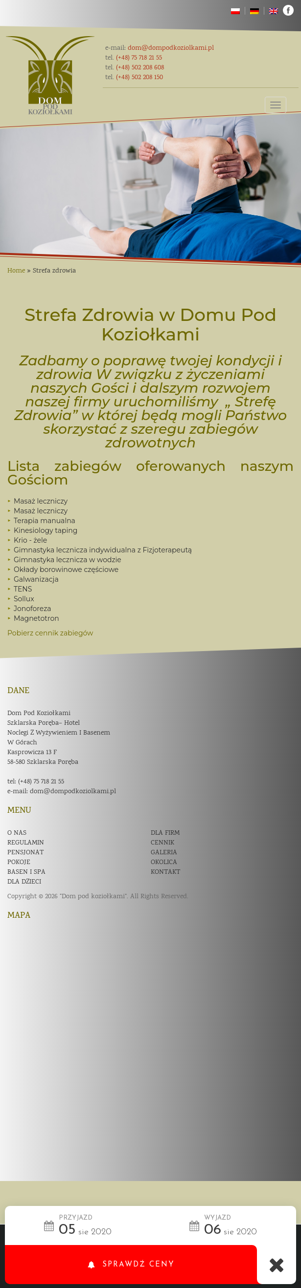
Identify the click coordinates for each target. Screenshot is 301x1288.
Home (16, 271)
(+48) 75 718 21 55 (41, 782)
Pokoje (18, 862)
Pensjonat (25, 853)
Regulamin (25, 843)
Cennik (162, 843)
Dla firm (165, 833)
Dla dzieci (24, 882)
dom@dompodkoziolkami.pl (73, 792)
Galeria (164, 853)
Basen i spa (26, 872)
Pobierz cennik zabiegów (50, 633)
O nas (16, 833)
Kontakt (165, 872)
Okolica (164, 862)
